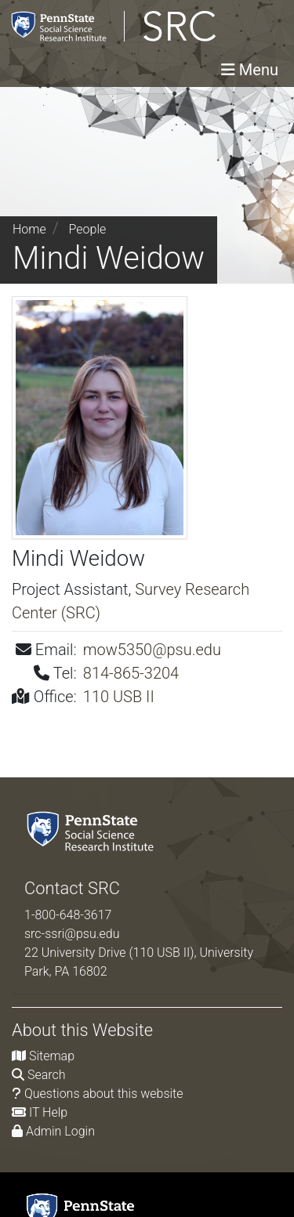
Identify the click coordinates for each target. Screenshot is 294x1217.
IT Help (48, 1112)
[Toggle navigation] (250, 70)
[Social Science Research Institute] (93, 830)
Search (46, 1074)
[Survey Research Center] (129, 26)
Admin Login (60, 1131)
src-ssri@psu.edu (72, 933)
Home (29, 229)
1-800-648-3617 (67, 914)
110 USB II (118, 696)
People (88, 229)
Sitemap (51, 1056)
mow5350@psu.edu (152, 649)
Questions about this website (103, 1093)
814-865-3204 (131, 673)
